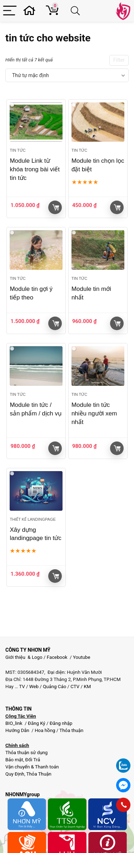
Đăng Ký (37, 723)
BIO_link (14, 723)
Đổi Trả (32, 759)
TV (21, 686)
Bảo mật (14, 759)
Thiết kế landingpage (32, 519)
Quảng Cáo (54, 686)
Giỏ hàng (55, 207)
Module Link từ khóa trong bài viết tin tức (34, 169)
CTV (74, 686)
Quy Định (14, 774)
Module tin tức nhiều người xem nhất (94, 413)
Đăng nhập (61, 723)
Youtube (81, 657)
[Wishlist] (31, 10)
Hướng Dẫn (17, 730)
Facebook (57, 657)
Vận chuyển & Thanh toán (32, 766)
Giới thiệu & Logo (24, 657)
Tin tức (17, 150)
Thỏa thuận (70, 730)
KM (87, 686)
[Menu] (10, 10)
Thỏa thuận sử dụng (26, 752)
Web (34, 686)
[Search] (76, 10)
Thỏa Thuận (38, 774)
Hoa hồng (45, 730)
